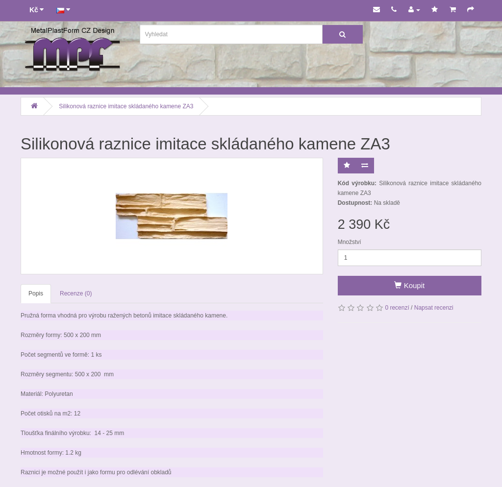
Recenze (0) (76, 293)
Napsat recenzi (433, 307)
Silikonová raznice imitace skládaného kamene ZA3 (126, 106)
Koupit (409, 285)
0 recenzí (397, 307)
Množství (349, 242)
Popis (35, 293)
